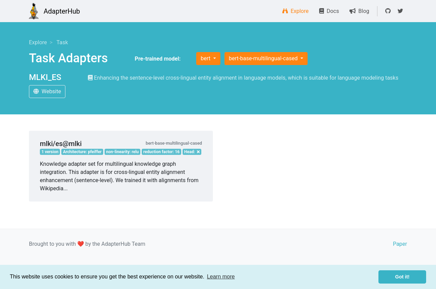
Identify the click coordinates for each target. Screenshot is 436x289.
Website (47, 91)
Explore (295, 11)
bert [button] (206, 58)
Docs (329, 11)
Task (62, 42)
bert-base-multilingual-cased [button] (264, 58)
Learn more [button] (221, 276)
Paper (400, 244)
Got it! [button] (402, 276)
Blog (359, 11)
